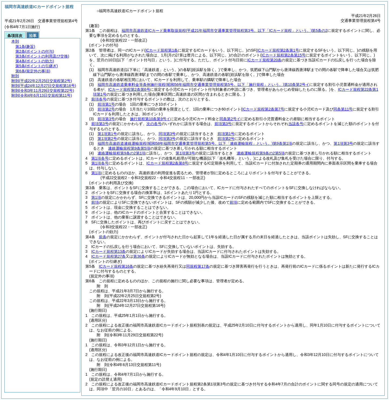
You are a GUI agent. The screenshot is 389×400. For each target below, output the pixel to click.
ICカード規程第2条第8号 (167, 163)
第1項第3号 (343, 143)
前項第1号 (106, 104)
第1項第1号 (107, 134)
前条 (102, 237)
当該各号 (295, 124)
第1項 (96, 173)
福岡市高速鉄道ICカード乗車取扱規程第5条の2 (224, 30)
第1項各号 (100, 158)
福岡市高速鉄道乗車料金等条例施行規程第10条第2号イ (203, 84)
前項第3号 (106, 119)
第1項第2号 (107, 138)
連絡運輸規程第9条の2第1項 (121, 153)
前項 (95, 202)
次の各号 (154, 124)
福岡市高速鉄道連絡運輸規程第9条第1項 (195, 143)
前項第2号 (106, 109)
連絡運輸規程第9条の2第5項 (260, 153)
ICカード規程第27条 (108, 256)
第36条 (139, 256)
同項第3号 (167, 134)
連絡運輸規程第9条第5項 (129, 148)
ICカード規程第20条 (264, 60)
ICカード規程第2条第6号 (129, 89)
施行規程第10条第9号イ (150, 119)
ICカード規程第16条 (116, 266)
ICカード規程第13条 (108, 251)
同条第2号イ (229, 119)
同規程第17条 (197, 266)
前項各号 (98, 99)
